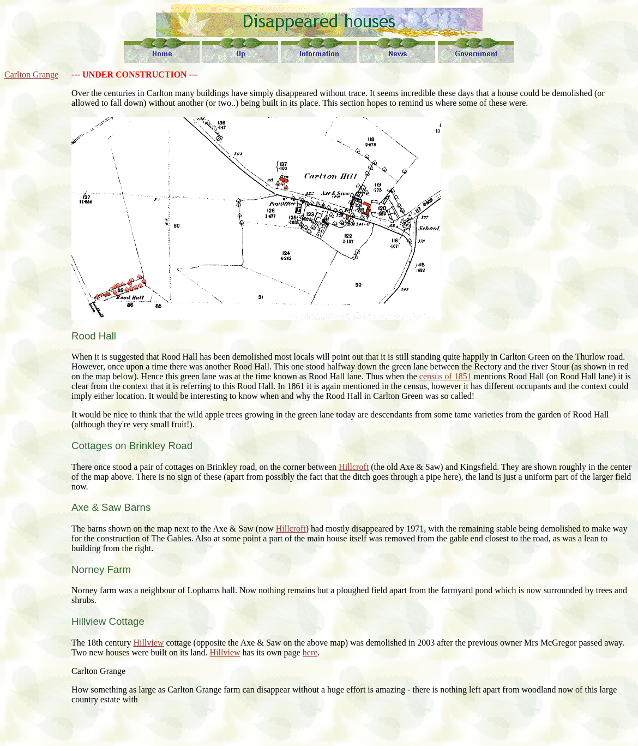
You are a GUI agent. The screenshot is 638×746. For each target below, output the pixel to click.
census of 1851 (445, 376)
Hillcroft (354, 467)
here (310, 652)
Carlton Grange (31, 74)
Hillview (148, 642)
